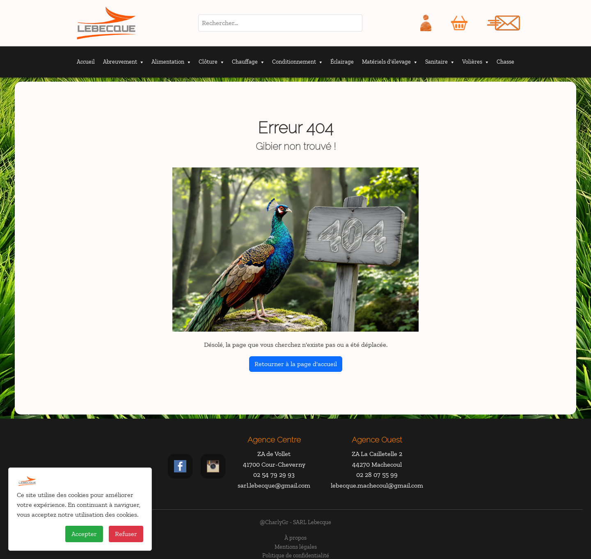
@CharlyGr (274, 522)
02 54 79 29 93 (274, 475)
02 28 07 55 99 (377, 475)
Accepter (84, 534)
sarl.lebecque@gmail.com (274, 485)
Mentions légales (296, 546)
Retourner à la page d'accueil (295, 364)
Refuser (126, 534)
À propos (295, 537)
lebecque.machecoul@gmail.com (377, 485)
